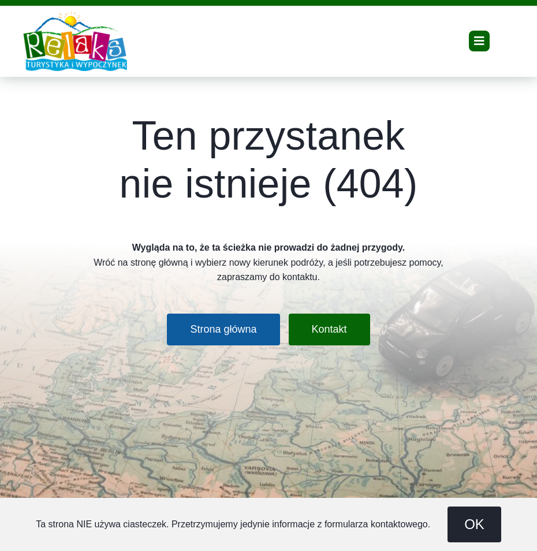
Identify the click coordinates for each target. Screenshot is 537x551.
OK (474, 524)
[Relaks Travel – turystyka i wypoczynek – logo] (75, 16)
